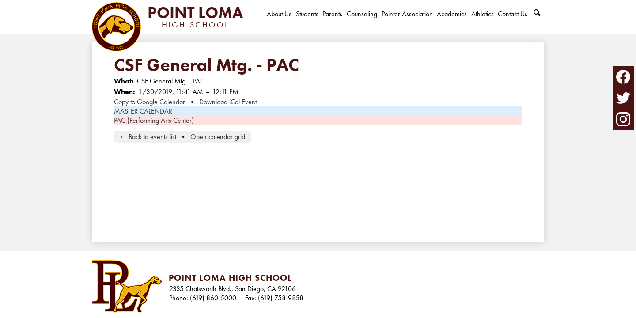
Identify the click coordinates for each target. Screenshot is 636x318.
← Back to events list (148, 136)
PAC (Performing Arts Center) (154, 120)
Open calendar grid (217, 136)
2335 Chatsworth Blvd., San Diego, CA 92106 (232, 288)
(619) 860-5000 (213, 298)
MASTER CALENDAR (143, 111)
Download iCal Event (228, 101)
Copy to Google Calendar (149, 101)
